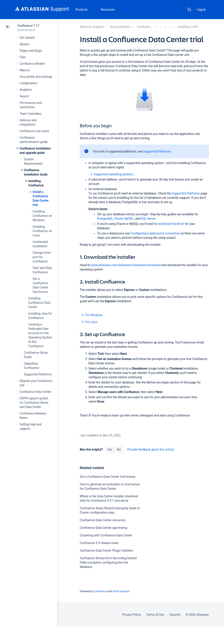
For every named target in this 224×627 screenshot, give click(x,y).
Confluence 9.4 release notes (99, 543)
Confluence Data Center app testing (103, 527)
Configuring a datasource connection (155, 233)
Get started (27, 37)
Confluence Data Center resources (102, 520)
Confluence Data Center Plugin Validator (107, 550)
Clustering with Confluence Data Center (106, 535)
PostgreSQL (105, 218)
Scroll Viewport (121, 591)
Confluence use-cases (34, 131)
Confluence (100, 591)
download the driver (171, 224)
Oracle (118, 218)
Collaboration (28, 83)
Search (189, 9)
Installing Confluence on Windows (42, 216)
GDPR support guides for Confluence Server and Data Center (34, 402)
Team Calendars (30, 113)
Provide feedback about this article (150, 449)
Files (23, 57)
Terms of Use (155, 614)
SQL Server (148, 218)
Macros (25, 70)
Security (174, 614)
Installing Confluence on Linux (42, 231)
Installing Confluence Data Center (39, 303)
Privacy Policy (131, 614)
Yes (109, 449)
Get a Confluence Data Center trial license (107, 476)
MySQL (129, 218)
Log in (201, 9)
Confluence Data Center (35, 391)
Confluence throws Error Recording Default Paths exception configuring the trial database (108, 562)
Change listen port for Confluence (42, 257)
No (119, 449)
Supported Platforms (38, 374)
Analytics (26, 89)
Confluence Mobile (32, 63)
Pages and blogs (31, 50)
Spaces (24, 44)
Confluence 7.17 (28, 25)
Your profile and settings (36, 76)
